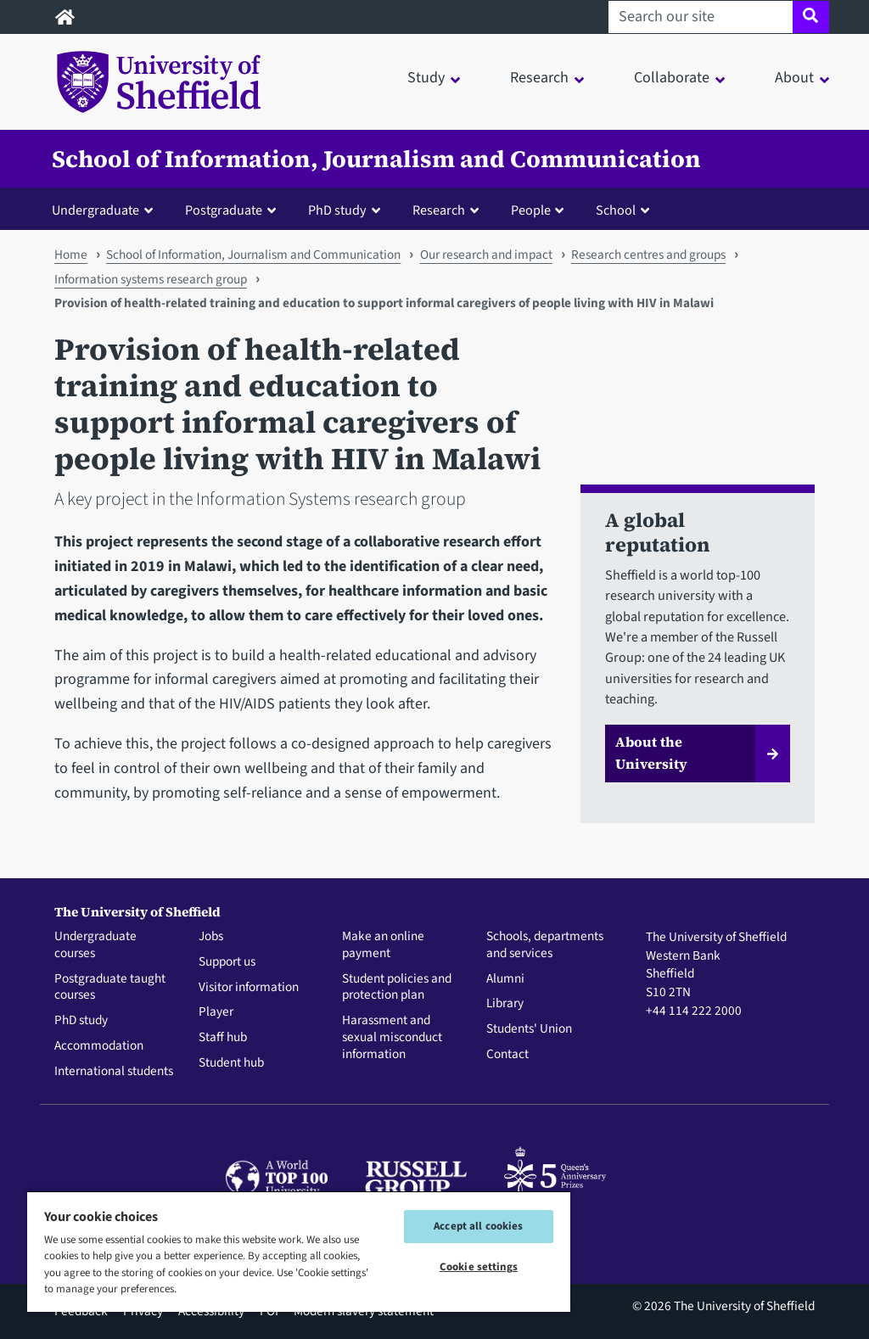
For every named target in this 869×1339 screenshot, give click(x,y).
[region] (298, 1251)
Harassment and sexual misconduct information (392, 1037)
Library (505, 1003)
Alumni (505, 979)
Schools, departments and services (544, 945)
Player (216, 1012)
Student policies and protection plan (396, 988)
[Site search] (811, 17)
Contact (507, 1054)
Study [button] (426, 77)
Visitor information (249, 987)
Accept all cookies (478, 1226)
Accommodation (98, 1046)
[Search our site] (700, 17)
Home (70, 254)
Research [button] (539, 77)
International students (113, 1071)
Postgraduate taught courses (109, 988)
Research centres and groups (648, 254)
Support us (227, 962)
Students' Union (529, 1029)
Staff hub (223, 1037)
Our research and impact (486, 254)
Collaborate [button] (671, 77)
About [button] (794, 77)
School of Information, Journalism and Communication (376, 159)
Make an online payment (383, 945)
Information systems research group (150, 279)
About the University (651, 752)
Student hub (231, 1063)
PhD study (81, 1020)
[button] (106, 209)
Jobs (211, 936)
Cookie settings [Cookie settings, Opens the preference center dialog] (479, 1267)
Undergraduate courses (95, 945)
